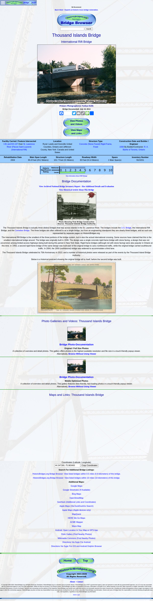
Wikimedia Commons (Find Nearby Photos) (76, 538)
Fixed (95, 147)
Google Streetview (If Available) (76, 490)
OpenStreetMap (76, 498)
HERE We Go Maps (76, 518)
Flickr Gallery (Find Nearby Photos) (76, 534)
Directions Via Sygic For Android (76, 542)
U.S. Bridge (126, 228)
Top (85, 560)
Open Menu (3, 3)
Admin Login (76, 594)
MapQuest (76, 514)
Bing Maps (76, 494)
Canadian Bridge (22, 230)
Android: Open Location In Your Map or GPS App (76, 530)
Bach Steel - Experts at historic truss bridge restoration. (76, 10)
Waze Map (76, 526)
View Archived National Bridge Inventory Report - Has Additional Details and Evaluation (76, 186)
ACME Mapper (76, 522)
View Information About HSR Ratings (76, 176)
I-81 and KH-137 (11, 144)
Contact (80, 582)
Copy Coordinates (89, 465)
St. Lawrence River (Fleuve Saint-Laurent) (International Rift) (21, 147)
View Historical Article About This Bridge (76, 190)
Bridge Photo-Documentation (77, 344)
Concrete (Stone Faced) (89, 144)
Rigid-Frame (106, 144)
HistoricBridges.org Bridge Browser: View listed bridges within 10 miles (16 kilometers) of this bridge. (76, 478)
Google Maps (76, 486)
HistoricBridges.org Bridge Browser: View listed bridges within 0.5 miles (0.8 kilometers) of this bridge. (76, 474)
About (72, 582)
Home (68, 560)
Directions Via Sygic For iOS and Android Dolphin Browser (76, 546)
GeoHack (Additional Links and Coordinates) (76, 502)
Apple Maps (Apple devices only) (76, 510)
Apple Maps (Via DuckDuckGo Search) (76, 506)
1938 (121, 147)
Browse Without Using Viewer (82, 354)
